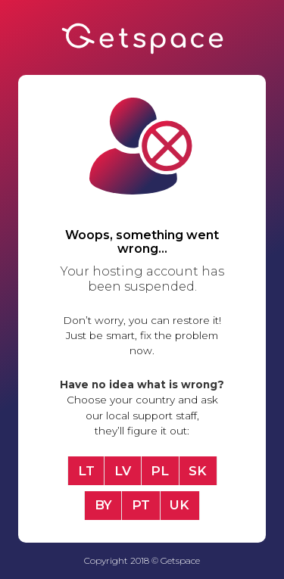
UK (179, 504)
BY (103, 504)
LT (86, 470)
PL (160, 470)
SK (198, 470)
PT (141, 504)
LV (122, 470)
